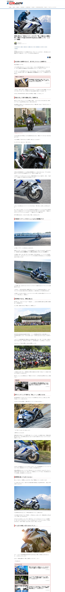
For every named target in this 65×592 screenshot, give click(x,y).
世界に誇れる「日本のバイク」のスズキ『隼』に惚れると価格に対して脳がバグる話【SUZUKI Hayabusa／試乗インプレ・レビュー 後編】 (32, 37)
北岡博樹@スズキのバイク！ (22, 43)
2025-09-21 (19, 42)
